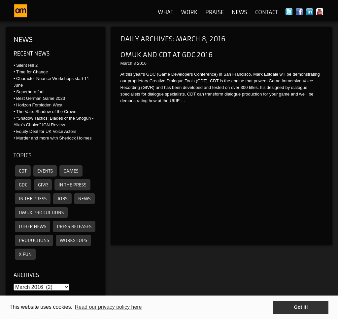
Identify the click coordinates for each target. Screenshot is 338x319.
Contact (266, 12)
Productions (34, 240)
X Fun (25, 254)
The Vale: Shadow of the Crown (46, 111)
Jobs (62, 199)
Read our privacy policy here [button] (108, 307)
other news (32, 226)
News (239, 12)
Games (71, 171)
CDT (23, 171)
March (126, 63)
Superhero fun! (30, 91)
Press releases (74, 226)
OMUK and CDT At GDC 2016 (166, 55)
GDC (23, 185)
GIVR (43, 185)
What (165, 12)
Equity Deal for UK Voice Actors (46, 131)
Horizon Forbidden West (39, 104)
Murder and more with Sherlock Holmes (53, 138)
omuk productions (41, 213)
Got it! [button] (301, 307)
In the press (72, 185)
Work (189, 12)
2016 (142, 63)
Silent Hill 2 (27, 65)
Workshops (73, 240)
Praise (214, 12)
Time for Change (32, 71)
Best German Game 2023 (40, 98)
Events (45, 171)
